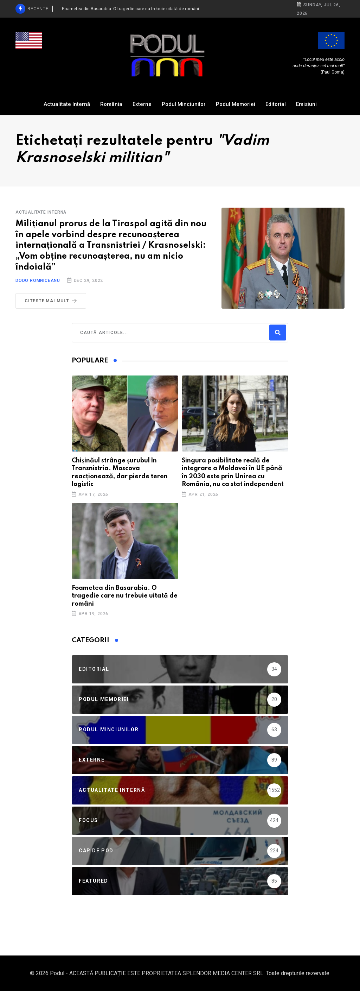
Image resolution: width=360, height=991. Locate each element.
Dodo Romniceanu (37, 280)
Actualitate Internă (67, 104)
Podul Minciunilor (184, 104)
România (111, 104)
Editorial (275, 104)
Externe (142, 104)
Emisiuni (306, 104)
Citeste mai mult (52, 301)
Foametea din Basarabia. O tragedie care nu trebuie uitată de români (125, 596)
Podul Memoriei (235, 104)
